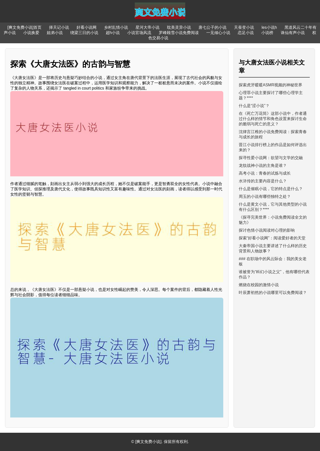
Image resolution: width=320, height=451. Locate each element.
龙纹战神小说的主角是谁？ (263, 165)
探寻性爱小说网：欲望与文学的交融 (271, 158)
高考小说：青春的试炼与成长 (265, 173)
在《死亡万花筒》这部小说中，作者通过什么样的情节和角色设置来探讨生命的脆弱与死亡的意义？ (273, 118)
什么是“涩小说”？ (254, 106)
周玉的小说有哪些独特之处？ (265, 196)
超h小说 (113, 33)
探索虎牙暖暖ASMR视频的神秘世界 (270, 85)
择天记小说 (59, 27)
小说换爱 (31, 33)
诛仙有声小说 (293, 33)
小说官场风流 (139, 33)
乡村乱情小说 (116, 27)
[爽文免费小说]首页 (24, 27)
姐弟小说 (55, 33)
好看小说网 (86, 27)
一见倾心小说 (218, 33)
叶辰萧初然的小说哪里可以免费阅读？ (273, 292)
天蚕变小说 (244, 27)
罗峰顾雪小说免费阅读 (179, 33)
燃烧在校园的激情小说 (259, 285)
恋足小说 (246, 33)
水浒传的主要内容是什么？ (263, 181)
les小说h (269, 27)
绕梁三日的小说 (84, 33)
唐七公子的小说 (212, 27)
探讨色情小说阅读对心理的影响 (267, 230)
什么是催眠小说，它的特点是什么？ (271, 189)
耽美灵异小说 (179, 27)
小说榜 (267, 33)
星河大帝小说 (148, 27)
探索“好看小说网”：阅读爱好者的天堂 (272, 238)
